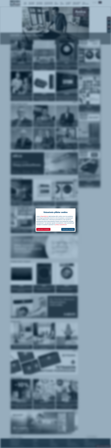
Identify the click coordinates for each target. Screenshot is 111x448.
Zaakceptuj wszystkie (68, 229)
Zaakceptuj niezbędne (43, 229)
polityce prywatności (60, 224)
